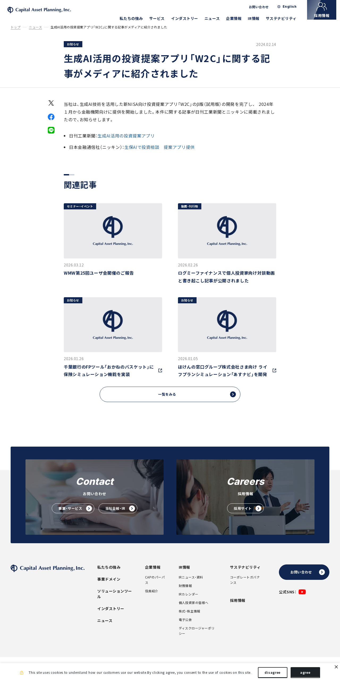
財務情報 (185, 593)
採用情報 (237, 608)
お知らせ (73, 51)
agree (305, 673)
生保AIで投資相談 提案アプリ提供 (159, 153)
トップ (15, 34)
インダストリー (188, 18)
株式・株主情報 (189, 618)
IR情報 (257, 18)
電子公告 (185, 627)
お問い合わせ (263, 7)
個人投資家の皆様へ (194, 610)
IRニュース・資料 (191, 584)
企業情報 (237, 18)
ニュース (215, 18)
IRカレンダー (188, 601)
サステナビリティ (285, 18)
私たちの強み (134, 18)
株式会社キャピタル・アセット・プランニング (51, 13)
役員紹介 (151, 598)
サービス (160, 18)
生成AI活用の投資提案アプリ (126, 142)
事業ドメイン (108, 586)
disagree (272, 673)
